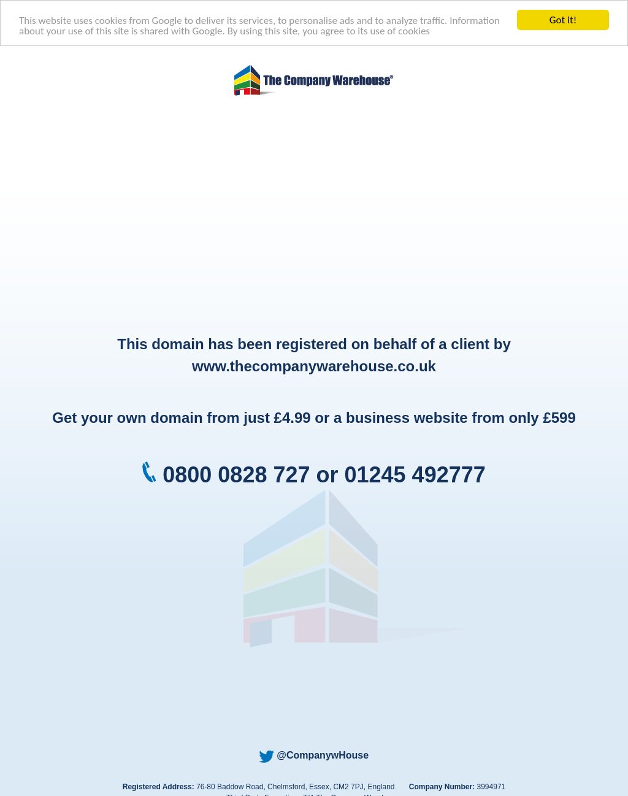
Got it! (563, 20)
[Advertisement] (314, 217)
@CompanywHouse (314, 755)
